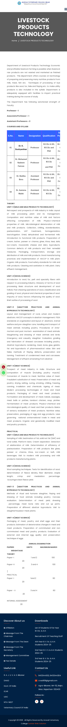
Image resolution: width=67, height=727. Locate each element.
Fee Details (10, 661)
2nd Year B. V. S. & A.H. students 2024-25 (49, 651)
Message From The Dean (16, 641)
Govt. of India (10, 686)
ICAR (6, 691)
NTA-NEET (8, 702)
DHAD (6, 680)
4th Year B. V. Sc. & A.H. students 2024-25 (45, 643)
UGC (6, 696)
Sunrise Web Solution (37, 723)
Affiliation (9, 628)
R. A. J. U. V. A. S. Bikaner (14, 675)
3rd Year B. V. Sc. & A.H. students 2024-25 (45, 660)
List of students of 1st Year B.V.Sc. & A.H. (47, 629)
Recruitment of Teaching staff (49, 636)
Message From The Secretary (13, 648)
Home (14, 40)
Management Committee (16, 655)
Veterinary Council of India (16, 707)
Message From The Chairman (13, 635)
